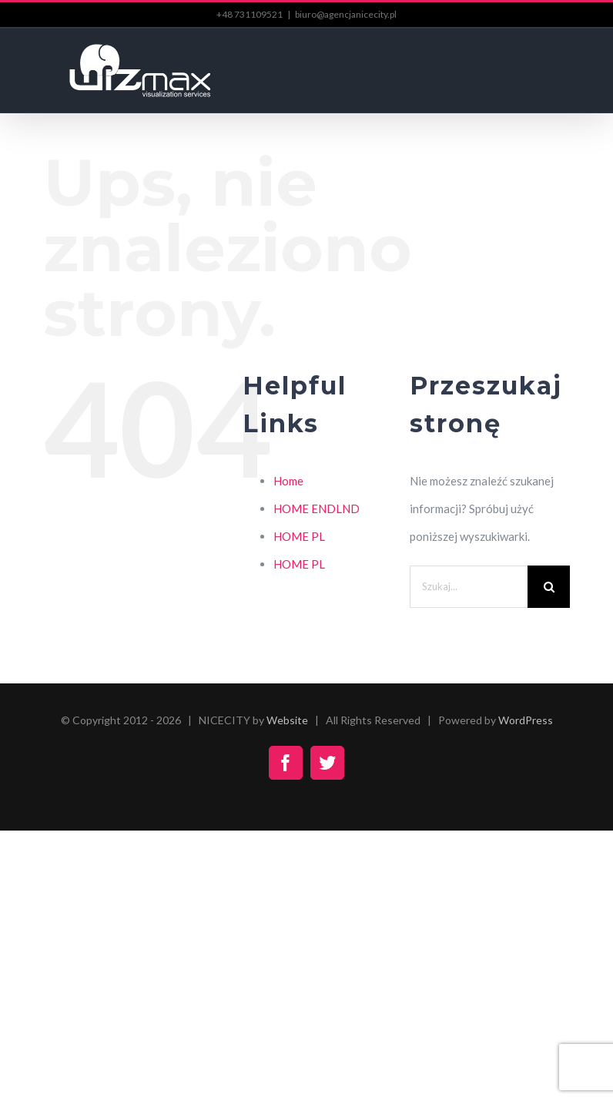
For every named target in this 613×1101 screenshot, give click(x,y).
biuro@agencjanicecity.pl (346, 14)
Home (288, 481)
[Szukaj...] (469, 587)
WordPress (525, 720)
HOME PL (299, 536)
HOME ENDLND (316, 508)
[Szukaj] (549, 587)
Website (287, 720)
